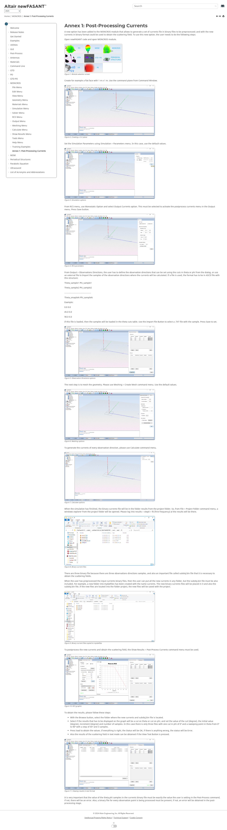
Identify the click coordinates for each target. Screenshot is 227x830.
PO (11, 74)
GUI (12, 49)
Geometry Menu (20, 100)
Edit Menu (17, 91)
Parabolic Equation (19, 163)
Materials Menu (20, 104)
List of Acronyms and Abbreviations (27, 172)
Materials (14, 62)
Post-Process (16, 53)
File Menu (17, 87)
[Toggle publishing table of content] (6, 23)
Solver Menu (18, 112)
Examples (15, 40)
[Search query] (175, 6)
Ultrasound (15, 168)
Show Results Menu (21, 134)
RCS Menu (17, 117)
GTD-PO (14, 78)
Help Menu (17, 142)
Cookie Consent (136, 817)
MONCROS (16, 16)
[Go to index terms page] (219, 7)
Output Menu (18, 121)
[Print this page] (224, 16)
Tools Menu (18, 138)
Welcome (14, 28)
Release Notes (17, 32)
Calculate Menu (20, 129)
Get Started (15, 36)
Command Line (17, 66)
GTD (12, 70)
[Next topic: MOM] (220, 16)
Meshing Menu (19, 125)
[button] (9, 28)
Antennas (15, 57)
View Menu (17, 95)
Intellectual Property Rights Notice (98, 817)
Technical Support (121, 817)
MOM (13, 155)
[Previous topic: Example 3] (217, 16)
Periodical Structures (20, 159)
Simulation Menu (20, 108)
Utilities (14, 44)
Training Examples (21, 146)
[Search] (215, 6)
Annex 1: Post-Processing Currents (39, 16)
